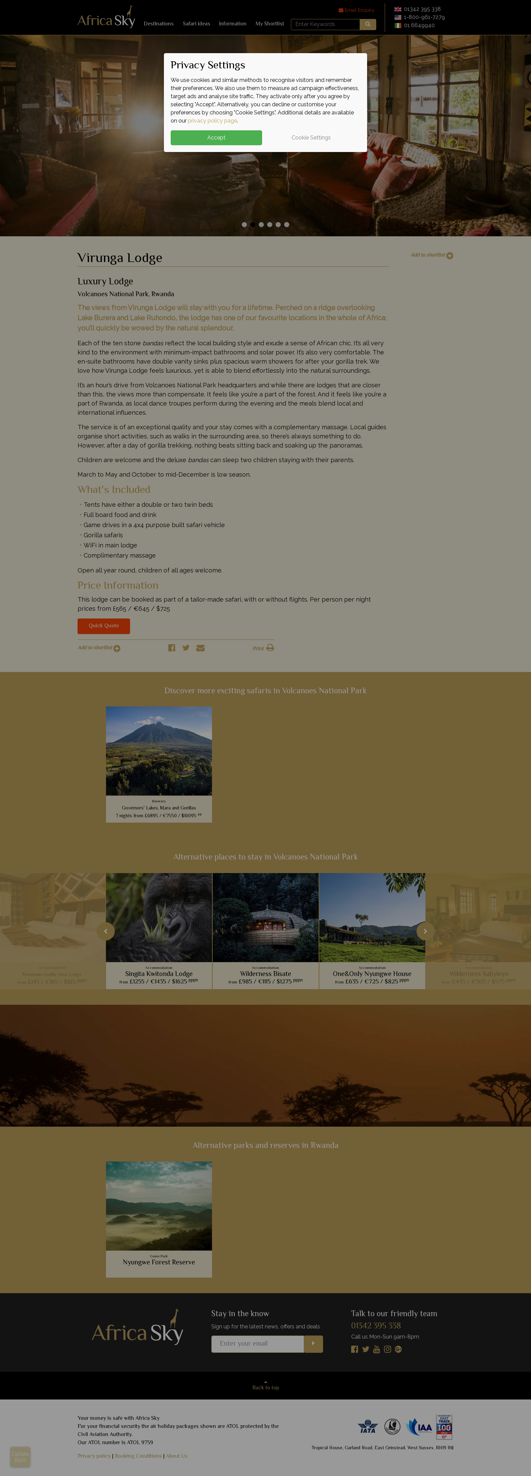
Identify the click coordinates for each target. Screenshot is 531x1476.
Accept (216, 137)
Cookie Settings (311, 137)
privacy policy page (212, 120)
